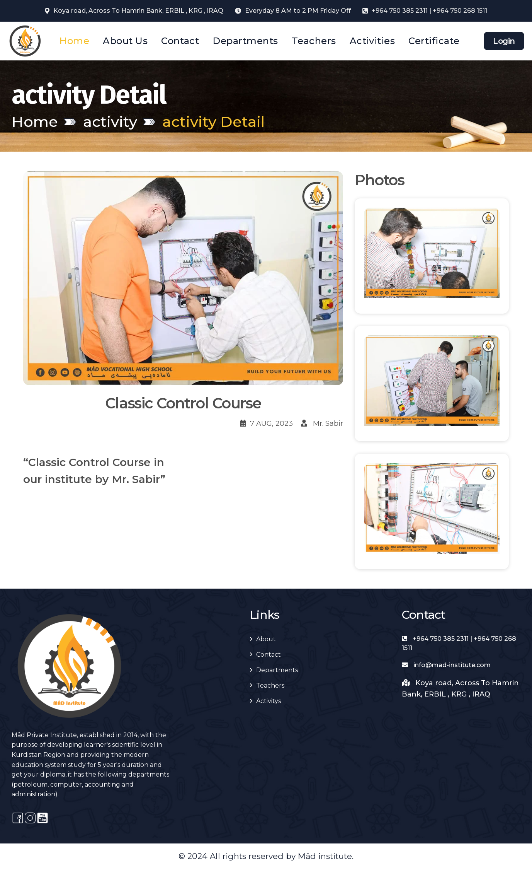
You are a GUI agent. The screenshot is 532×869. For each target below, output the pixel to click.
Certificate (433, 40)
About (266, 639)
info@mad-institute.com (446, 665)
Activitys (268, 701)
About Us (125, 40)
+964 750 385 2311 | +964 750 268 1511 (429, 10)
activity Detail (213, 122)
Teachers (314, 40)
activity (110, 122)
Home (74, 40)
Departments (245, 40)
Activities (372, 40)
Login (504, 41)
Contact (180, 40)
